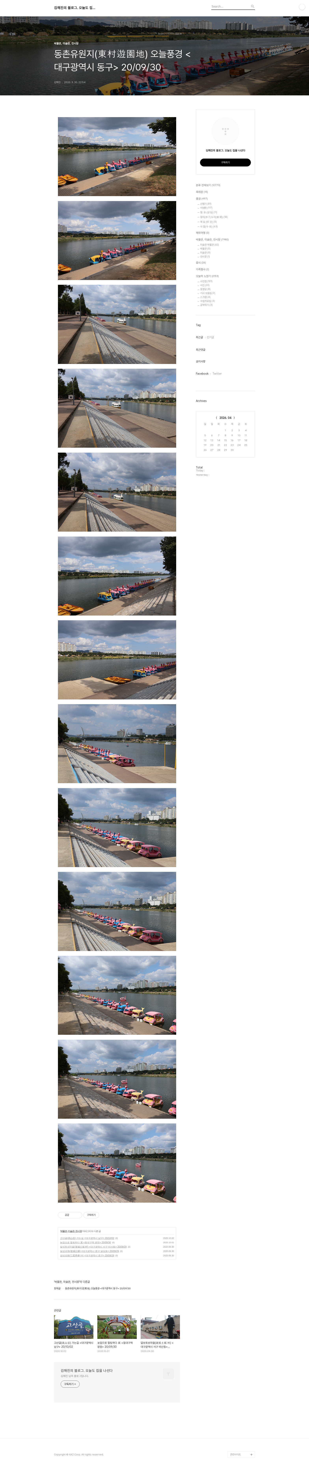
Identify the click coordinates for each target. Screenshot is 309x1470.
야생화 (206, 207)
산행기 (205, 203)
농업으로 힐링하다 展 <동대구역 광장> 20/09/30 (85, 1242)
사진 (204, 285)
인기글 (210, 337)
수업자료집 (207, 301)
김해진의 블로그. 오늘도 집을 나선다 (75, 8)
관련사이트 (235, 1454)
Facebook (202, 373)
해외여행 (202, 233)
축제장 (202, 192)
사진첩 (206, 281)
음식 (201, 263)
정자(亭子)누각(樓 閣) (214, 217)
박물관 (205, 248)
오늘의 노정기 (207, 276)
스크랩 (205, 297)
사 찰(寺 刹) (209, 226)
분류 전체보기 (208, 185)
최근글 (199, 337)
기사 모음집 (207, 293)
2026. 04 (226, 418)
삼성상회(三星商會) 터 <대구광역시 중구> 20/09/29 (87, 1255)
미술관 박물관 (209, 244)
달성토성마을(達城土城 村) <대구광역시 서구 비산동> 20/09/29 (93, 1246)
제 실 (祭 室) (208, 221)
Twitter (217, 373)
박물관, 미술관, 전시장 (71, 1231)
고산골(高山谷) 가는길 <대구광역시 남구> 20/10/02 (87, 1238)
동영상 (205, 289)
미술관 (205, 252)
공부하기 (206, 305)
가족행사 (202, 270)
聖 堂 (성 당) (208, 212)
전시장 (205, 256)
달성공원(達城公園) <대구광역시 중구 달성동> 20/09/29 (89, 1251)
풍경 (202, 199)
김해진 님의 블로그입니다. (75, 1376)
